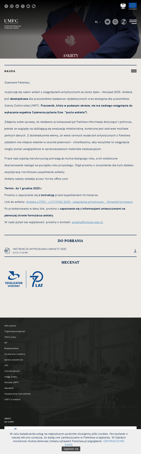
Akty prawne (10, 325)
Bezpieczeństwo (11, 348)
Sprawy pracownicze (13, 359)
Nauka (9, 71)
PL (98, 22)
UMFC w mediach (12, 399)
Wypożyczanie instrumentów (17, 393)
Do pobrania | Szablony (14, 354)
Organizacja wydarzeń (14, 331)
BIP (5, 342)
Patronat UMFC (11, 382)
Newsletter (9, 388)
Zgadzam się (71, 448)
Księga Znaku (10, 376)
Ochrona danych (12, 371)
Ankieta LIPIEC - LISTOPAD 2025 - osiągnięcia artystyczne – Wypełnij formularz (79, 202)
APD (6, 365)
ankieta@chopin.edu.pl (88, 222)
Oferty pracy (10, 337)
